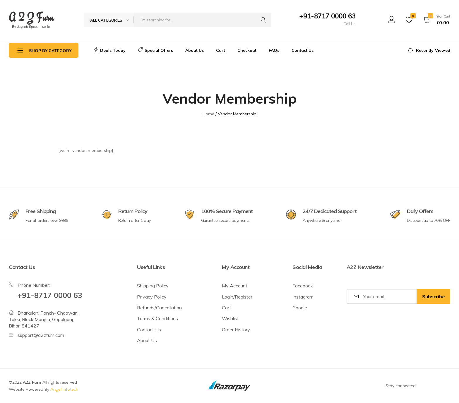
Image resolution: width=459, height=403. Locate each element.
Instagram (303, 297)
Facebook (302, 286)
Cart (220, 50)
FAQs (274, 50)
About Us (194, 50)
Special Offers (155, 50)
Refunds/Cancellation (159, 308)
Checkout (246, 50)
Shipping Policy (153, 286)
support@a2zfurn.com (41, 335)
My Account (234, 286)
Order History (236, 329)
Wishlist (230, 318)
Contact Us (303, 50)
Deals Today (109, 50)
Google (299, 308)
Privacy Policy (152, 297)
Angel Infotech (64, 389)
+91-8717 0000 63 (327, 16)
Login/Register (237, 297)
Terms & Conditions (157, 318)
